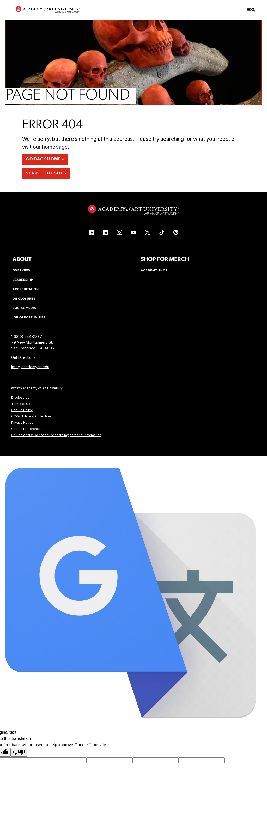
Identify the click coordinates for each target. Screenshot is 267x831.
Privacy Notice (22, 422)
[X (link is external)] (147, 232)
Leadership (23, 280)
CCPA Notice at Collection (31, 416)
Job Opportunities (29, 317)
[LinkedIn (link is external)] (105, 232)
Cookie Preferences (27, 429)
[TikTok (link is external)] (161, 232)
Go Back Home (43, 159)
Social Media (24, 308)
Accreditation (26, 289)
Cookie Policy (22, 410)
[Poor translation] (19, 752)
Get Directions (23, 357)
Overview (22, 270)
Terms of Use (21, 404)
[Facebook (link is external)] (91, 232)
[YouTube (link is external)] (133, 232)
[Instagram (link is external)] (119, 232)
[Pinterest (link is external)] (175, 232)
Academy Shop (154, 270)
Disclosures (20, 397)
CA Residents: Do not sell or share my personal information (56, 435)
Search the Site (44, 173)
